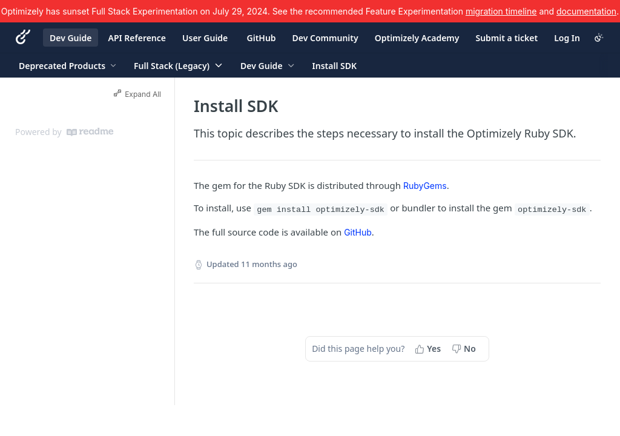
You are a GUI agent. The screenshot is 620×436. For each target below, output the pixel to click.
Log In (567, 38)
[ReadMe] (90, 132)
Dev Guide (70, 38)
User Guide (205, 38)
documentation (586, 11)
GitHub (261, 38)
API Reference (137, 38)
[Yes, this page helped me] (429, 349)
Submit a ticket (506, 38)
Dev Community (325, 38)
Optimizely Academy (417, 38)
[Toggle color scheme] (599, 37)
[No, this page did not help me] (465, 349)
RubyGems (425, 185)
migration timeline (501, 11)
